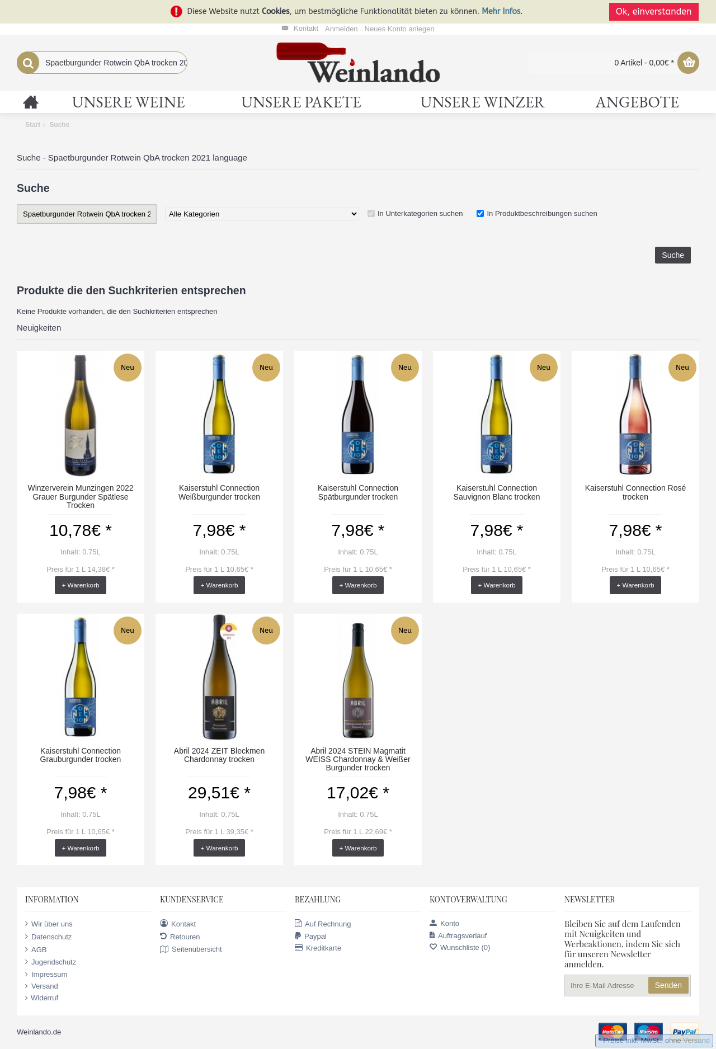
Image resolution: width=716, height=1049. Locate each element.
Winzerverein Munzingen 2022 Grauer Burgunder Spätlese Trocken (80, 496)
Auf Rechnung (323, 923)
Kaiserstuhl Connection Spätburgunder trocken (358, 492)
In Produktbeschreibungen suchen (542, 213)
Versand (41, 986)
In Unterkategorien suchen (420, 213)
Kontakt (178, 923)
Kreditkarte (318, 948)
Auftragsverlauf (458, 936)
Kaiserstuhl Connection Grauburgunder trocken (80, 755)
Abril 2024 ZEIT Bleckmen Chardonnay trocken (219, 755)
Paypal (311, 936)
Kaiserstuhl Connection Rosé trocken (635, 492)
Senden (668, 985)
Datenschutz (48, 936)
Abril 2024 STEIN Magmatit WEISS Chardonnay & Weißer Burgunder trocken (357, 759)
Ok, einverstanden (654, 11)
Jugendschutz (50, 961)
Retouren (180, 936)
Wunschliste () (460, 947)
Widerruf (41, 998)
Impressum (46, 974)
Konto (444, 923)
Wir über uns (49, 923)
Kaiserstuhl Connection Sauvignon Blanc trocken (497, 492)
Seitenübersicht (191, 949)
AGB (35, 949)
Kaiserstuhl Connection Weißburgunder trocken (219, 492)
